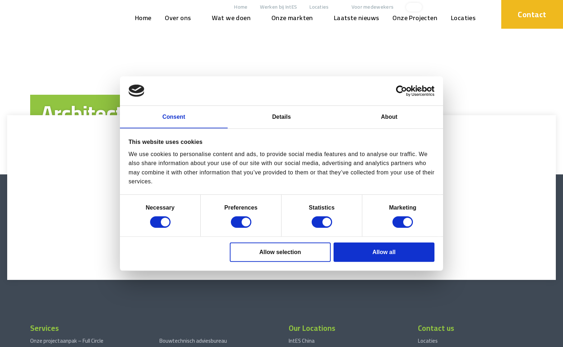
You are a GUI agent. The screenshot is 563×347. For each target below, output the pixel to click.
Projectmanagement (54, 271)
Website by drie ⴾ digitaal (529, 340)
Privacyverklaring (149, 340)
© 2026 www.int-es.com (30, 340)
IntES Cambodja (307, 315)
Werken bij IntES (276, 7)
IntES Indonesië (306, 304)
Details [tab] (281, 116)
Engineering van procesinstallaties (198, 271)
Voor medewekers (370, 7)
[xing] (465, 7)
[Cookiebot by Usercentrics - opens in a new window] (403, 90)
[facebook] (477, 7)
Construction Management (61, 282)
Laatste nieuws (354, 18)
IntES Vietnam (305, 293)
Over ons (176, 18)
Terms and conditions (80, 340)
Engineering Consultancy (58, 293)
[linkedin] (454, 7)
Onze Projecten (413, 18)
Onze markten (290, 18)
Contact (531, 14)
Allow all (384, 252)
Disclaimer (116, 340)
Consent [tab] (173, 116)
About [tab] (389, 116)
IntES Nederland (307, 282)
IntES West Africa (309, 271)
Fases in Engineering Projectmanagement (207, 282)
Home (239, 7)
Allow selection (280, 252)
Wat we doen (229, 18)
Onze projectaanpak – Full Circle (66, 260)
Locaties (317, 7)
